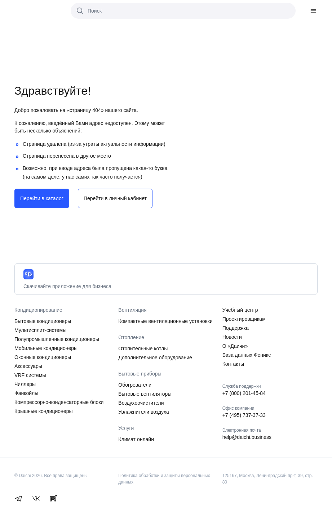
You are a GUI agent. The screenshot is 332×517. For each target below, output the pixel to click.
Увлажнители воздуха (143, 412)
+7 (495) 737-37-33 (244, 415)
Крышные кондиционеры (43, 411)
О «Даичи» (235, 346)
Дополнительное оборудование (155, 357)
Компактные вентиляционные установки (165, 321)
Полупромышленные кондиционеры (56, 339)
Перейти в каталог (41, 198)
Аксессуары (28, 366)
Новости (232, 337)
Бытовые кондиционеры (42, 321)
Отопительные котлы (143, 348)
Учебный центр (240, 310)
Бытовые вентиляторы (144, 394)
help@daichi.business (246, 437)
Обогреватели (134, 385)
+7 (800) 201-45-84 (244, 393)
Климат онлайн (136, 439)
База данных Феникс (246, 355)
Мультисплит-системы (40, 330)
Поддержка (235, 328)
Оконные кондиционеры (42, 357)
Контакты (233, 364)
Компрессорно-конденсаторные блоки (58, 402)
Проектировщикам (244, 319)
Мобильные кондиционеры (46, 348)
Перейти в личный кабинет (115, 198)
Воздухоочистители (141, 403)
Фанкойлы (26, 393)
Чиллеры (25, 384)
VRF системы (30, 375)
